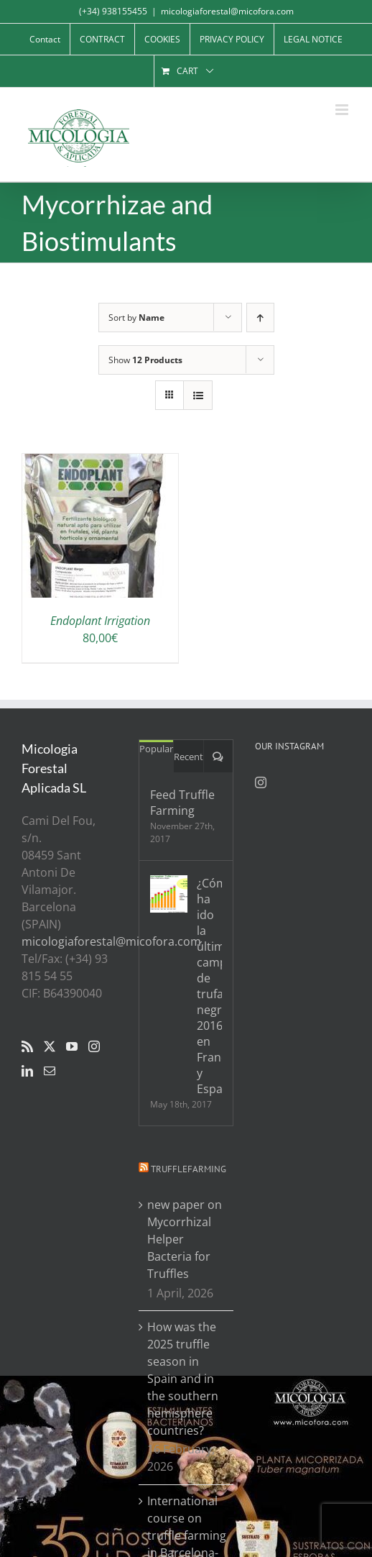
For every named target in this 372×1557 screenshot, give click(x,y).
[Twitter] (49, 1046)
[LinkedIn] (27, 1071)
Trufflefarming (188, 1169)
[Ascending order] (260, 317)
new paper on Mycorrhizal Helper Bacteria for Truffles (184, 1239)
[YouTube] (72, 1046)
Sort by (136, 317)
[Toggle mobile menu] (342, 109)
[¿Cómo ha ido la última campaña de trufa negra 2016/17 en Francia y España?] (168, 894)
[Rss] (27, 1046)
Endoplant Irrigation (100, 621)
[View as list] (198, 395)
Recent (188, 756)
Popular (156, 748)
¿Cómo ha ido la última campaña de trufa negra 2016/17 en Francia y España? (210, 986)
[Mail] (49, 1071)
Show (145, 360)
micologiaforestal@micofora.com (227, 11)
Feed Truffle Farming (182, 802)
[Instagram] (94, 1046)
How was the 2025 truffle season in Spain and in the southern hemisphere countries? (182, 1378)
